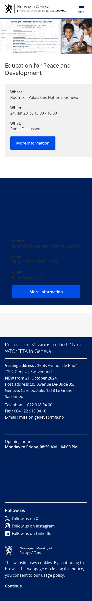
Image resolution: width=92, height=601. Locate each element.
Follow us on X (21, 518)
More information (33, 143)
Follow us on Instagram (30, 526)
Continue (13, 586)
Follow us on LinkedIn (28, 533)
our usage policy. (49, 575)
